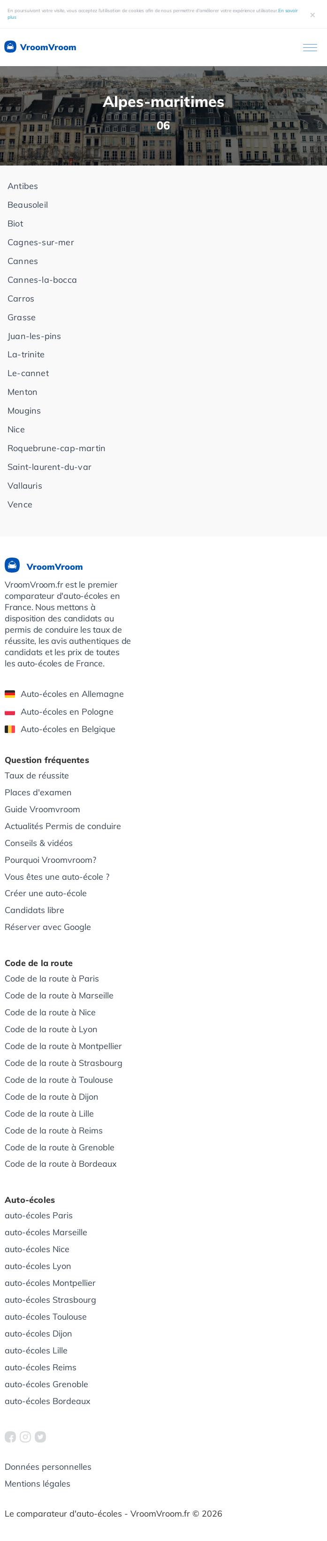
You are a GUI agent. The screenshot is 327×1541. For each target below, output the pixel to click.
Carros (21, 298)
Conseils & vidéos (39, 843)
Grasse (22, 317)
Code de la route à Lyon (51, 1029)
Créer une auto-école (46, 893)
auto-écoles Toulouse (46, 1316)
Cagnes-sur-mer (41, 242)
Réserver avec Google (48, 927)
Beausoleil (28, 204)
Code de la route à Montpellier (63, 1046)
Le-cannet (28, 373)
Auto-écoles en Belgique (60, 729)
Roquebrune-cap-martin (57, 448)
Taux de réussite (37, 775)
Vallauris (25, 485)
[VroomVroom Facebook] (10, 1437)
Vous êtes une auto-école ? (57, 876)
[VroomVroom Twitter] (40, 1437)
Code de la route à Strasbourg (63, 1063)
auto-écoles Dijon (38, 1333)
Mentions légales (37, 1483)
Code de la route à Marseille (59, 995)
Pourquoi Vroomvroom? (50, 859)
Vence (20, 504)
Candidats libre (34, 910)
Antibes (23, 186)
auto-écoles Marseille (46, 1232)
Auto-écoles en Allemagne (64, 693)
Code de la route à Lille (49, 1113)
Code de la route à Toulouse (59, 1079)
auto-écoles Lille (36, 1350)
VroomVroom (39, 47)
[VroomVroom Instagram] (25, 1437)
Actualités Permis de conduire (63, 826)
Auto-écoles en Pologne (59, 711)
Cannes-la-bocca (42, 279)
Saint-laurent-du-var (49, 466)
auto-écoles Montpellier (50, 1282)
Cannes (23, 261)
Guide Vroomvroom (42, 809)
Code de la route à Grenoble (59, 1147)
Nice (16, 429)
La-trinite (26, 354)
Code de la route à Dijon (52, 1096)
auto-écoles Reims (40, 1367)
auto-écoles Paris (39, 1215)
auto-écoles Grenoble (46, 1384)
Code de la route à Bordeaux (61, 1163)
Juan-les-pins (34, 336)
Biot (15, 223)
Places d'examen (38, 792)
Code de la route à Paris (52, 978)
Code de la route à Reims (54, 1130)
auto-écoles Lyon (38, 1266)
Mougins (24, 410)
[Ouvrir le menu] (310, 47)
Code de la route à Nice (50, 1012)
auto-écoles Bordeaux (48, 1401)
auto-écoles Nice (37, 1249)
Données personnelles (48, 1466)
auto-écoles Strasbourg (50, 1299)
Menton (23, 391)
